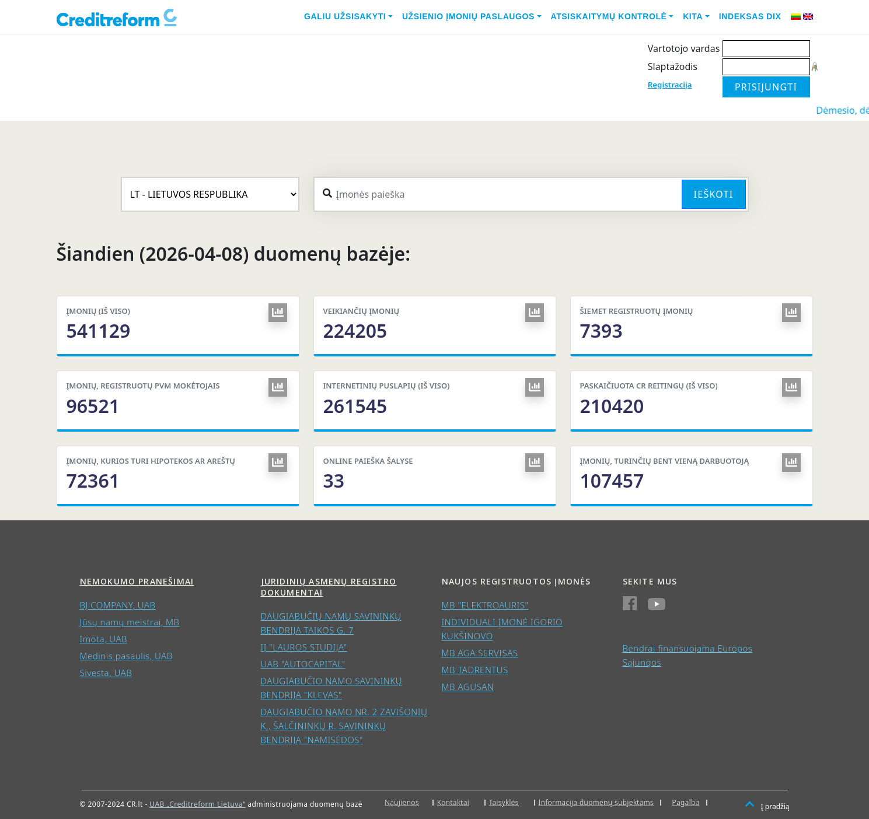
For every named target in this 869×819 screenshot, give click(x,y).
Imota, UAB (104, 639)
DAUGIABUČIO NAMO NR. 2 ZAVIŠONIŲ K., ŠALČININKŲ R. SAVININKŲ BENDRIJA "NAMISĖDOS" (344, 726)
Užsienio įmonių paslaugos (468, 16)
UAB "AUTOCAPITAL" (303, 664)
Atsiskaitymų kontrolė (609, 16)
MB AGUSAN (468, 686)
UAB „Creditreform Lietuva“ (197, 804)
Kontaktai (453, 802)
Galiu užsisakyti (345, 16)
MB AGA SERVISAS (480, 653)
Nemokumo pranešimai (137, 581)
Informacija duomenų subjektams (596, 802)
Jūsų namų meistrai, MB (130, 622)
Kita (693, 16)
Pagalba (686, 802)
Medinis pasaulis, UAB (126, 656)
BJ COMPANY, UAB (118, 605)
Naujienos (402, 802)
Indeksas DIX (750, 16)
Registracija (670, 84)
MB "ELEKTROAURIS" (485, 605)
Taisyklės (504, 802)
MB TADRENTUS (475, 670)
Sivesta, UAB (106, 672)
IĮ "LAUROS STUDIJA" (304, 647)
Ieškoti (714, 194)
